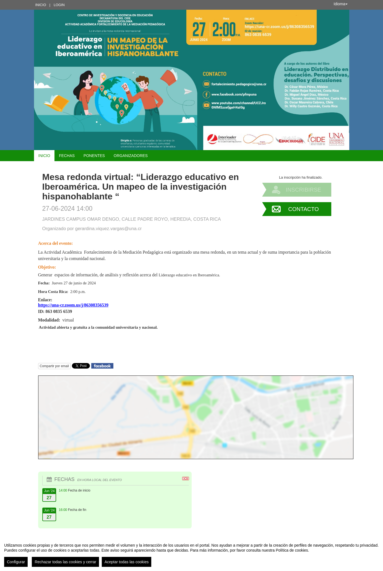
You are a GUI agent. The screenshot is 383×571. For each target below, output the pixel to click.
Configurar (16, 562)
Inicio (40, 5)
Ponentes (94, 155)
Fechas (67, 155)
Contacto (303, 209)
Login (59, 5)
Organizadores (131, 155)
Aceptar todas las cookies (127, 562)
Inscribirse (303, 190)
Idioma (340, 4)
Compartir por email (54, 366)
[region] (191, 552)
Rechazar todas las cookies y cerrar (65, 562)
